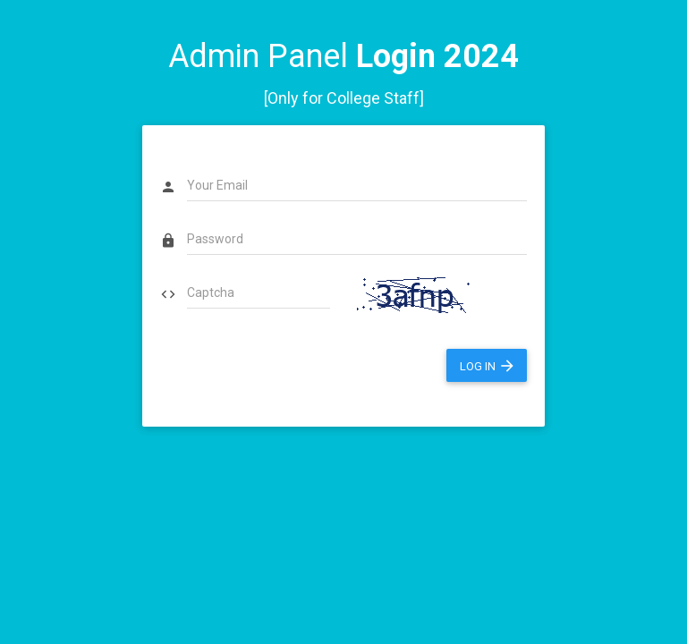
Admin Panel (343, 56)
